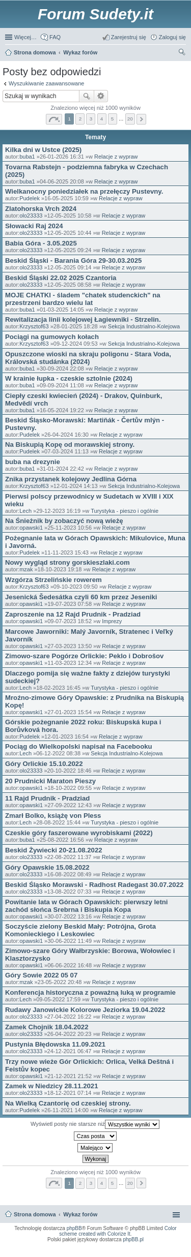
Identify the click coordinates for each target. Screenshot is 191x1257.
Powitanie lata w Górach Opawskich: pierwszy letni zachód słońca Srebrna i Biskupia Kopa (86, 905)
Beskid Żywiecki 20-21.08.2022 (53, 850)
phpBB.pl (133, 1239)
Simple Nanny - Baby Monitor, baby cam (126, 1246)
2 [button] (80, 118)
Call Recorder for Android (171, 1246)
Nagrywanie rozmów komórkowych (136, 1252)
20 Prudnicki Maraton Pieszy (50, 781)
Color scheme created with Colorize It (117, 1231)
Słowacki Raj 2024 (34, 226)
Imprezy (112, 621)
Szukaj (86, 96)
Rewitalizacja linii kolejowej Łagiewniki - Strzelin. (83, 319)
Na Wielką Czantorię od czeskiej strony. (68, 1103)
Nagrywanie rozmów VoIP (105, 1249)
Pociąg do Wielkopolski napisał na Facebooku (78, 746)
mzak (26, 569)
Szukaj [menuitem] (182, 53)
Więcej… (25, 37)
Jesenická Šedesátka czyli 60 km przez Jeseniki (81, 597)
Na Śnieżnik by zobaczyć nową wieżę (64, 521)
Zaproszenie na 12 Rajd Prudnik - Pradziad (73, 614)
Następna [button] (141, 119)
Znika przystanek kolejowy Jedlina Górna (71, 479)
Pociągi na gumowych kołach (52, 337)
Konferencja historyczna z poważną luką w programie (90, 992)
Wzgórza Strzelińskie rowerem (53, 580)
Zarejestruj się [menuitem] (128, 37)
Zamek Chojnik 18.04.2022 (46, 1027)
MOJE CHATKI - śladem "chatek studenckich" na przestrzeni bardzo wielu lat (82, 298)
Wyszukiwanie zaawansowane (46, 83)
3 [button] (91, 118)
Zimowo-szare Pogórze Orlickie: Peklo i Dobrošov (84, 656)
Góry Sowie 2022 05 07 (41, 975)
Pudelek (29, 198)
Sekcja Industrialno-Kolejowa (144, 326)
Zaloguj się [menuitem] (172, 37)
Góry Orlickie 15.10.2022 (44, 764)
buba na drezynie (32, 462)
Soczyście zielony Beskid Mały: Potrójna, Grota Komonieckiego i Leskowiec (80, 930)
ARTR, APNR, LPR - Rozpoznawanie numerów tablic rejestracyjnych (51, 1246)
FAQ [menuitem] (55, 37)
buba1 (27, 157)
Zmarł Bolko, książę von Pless (53, 815)
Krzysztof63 (33, 326)
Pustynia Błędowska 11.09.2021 (55, 1044)
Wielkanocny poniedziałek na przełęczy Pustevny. (84, 191)
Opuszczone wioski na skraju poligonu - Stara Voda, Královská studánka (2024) (88, 357)
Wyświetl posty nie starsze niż (95, 1124)
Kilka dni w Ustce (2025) (43, 150)
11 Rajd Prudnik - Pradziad (47, 798)
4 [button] (101, 118)
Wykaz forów (80, 1214)
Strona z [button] (54, 119)
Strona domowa (35, 1214)
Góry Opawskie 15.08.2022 (47, 867)
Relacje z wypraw (116, 157)
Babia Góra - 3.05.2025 (41, 243)
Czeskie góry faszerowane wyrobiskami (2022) (79, 833)
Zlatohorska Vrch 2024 (40, 208)
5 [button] (112, 118)
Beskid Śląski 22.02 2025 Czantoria (60, 278)
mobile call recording (174, 1252)
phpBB (74, 1228)
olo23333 (30, 215)
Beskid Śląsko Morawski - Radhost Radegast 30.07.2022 (94, 884)
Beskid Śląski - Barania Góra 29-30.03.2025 (73, 260)
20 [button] (130, 118)
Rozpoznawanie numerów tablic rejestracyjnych (156, 1249)
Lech (25, 511)
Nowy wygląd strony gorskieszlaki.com (67, 562)
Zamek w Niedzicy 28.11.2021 (51, 1086)
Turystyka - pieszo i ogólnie (124, 511)
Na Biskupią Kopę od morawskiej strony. (69, 444)
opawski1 (31, 528)
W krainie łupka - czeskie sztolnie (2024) (68, 378)
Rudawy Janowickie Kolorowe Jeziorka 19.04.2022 (85, 1010)
